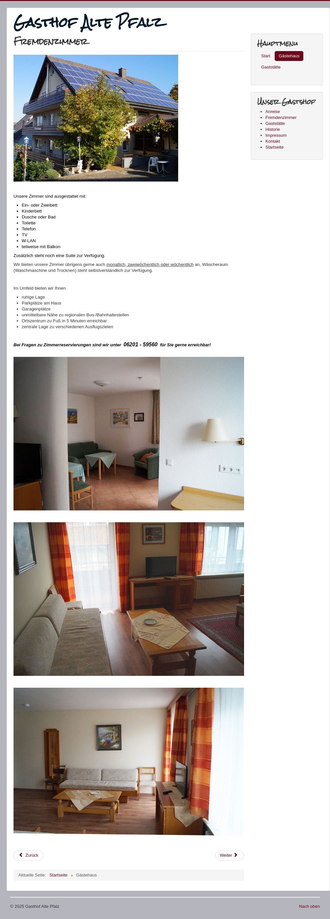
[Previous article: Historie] (28, 855)
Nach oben (309, 906)
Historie (272, 129)
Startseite (274, 147)
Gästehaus (289, 55)
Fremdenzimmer (281, 117)
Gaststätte (271, 67)
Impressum (276, 135)
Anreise (272, 111)
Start (265, 55)
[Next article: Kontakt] (229, 855)
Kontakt (272, 141)
